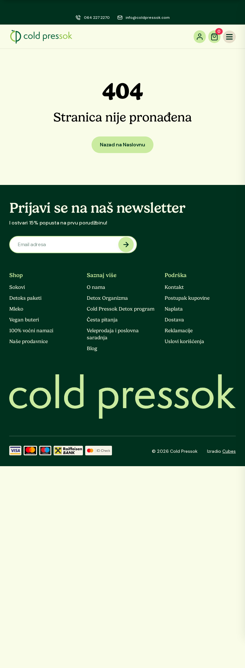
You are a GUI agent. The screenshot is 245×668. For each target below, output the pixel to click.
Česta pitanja (102, 320)
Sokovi (17, 287)
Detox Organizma (107, 298)
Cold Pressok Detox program (120, 309)
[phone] (93, 17)
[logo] (41, 37)
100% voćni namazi (31, 331)
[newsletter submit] (126, 244)
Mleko (16, 309)
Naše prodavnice (28, 341)
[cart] (214, 36)
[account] (200, 36)
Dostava (174, 320)
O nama (96, 287)
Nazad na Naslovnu (122, 144)
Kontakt (174, 287)
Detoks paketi (25, 298)
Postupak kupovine (187, 298)
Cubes (229, 451)
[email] (143, 17)
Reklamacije (179, 331)
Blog (92, 348)
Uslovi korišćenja (184, 341)
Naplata (174, 309)
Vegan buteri (24, 320)
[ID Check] (98, 451)
